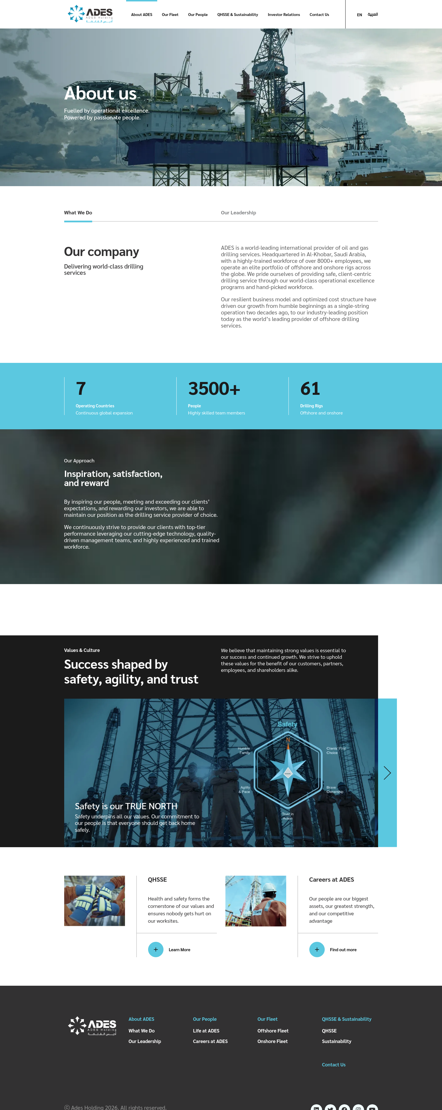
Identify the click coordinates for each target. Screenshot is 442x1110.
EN (359, 14)
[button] (387, 773)
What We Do (78, 212)
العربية (373, 14)
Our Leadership (238, 212)
